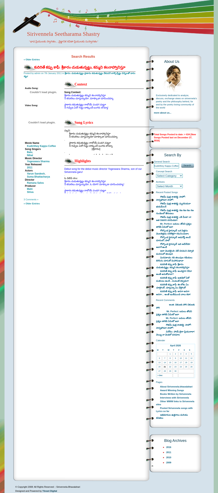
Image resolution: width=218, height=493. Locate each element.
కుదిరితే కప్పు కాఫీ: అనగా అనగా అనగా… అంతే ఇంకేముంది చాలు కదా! (173, 293)
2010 (168, 457)
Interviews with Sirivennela (174, 397)
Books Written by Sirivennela (175, 394)
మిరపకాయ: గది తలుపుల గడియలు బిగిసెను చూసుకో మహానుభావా (174, 259)
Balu (29, 152)
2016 (168, 447)
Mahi (30, 189)
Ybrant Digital (49, 491)
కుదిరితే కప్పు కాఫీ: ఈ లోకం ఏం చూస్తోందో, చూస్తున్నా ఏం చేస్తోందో (172, 286)
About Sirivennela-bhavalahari (176, 386)
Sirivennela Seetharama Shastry (58, 40)
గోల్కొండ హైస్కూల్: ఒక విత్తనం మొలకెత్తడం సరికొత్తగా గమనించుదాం (172, 232)
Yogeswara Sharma (38, 161)
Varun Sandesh (36, 173)
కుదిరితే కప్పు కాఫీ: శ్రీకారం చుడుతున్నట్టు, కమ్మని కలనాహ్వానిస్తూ (80, 67)
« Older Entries (32, 59)
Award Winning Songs (172, 390)
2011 (30, 167)
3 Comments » (31, 199)
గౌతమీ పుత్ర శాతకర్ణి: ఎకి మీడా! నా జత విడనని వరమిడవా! (173, 218)
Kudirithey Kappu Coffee (41, 146)
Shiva (30, 192)
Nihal (30, 155)
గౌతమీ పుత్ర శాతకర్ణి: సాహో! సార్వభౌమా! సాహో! (171, 198)
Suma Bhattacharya (38, 176)
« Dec (160, 375)
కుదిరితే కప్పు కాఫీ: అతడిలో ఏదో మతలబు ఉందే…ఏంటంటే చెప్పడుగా (173, 279)
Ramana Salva (35, 182)
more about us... (162, 112)
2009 (168, 462)
